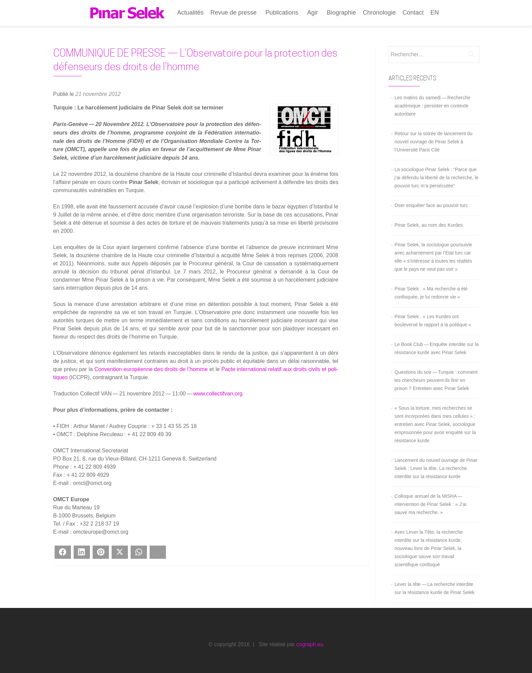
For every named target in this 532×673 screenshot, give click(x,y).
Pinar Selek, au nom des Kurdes (429, 225)
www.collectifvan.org (218, 393)
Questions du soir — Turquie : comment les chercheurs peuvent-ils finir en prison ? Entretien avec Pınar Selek (436, 380)
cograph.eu (309, 644)
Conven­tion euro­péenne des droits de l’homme (151, 369)
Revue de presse (233, 12)
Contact (412, 12)
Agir (312, 12)
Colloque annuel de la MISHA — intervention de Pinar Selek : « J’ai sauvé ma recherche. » (431, 504)
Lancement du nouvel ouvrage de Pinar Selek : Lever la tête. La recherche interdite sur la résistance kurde (436, 468)
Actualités (190, 12)
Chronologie (379, 12)
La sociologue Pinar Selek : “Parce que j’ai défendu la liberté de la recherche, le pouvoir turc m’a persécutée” (437, 177)
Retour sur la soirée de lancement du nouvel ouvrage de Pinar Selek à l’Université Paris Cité (434, 141)
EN (434, 12)
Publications (281, 12)
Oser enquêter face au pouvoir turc (431, 205)
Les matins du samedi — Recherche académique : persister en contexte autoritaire (432, 106)
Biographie (341, 12)
